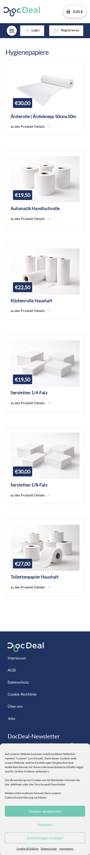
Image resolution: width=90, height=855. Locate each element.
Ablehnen (45, 824)
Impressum (66, 848)
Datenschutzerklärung (19, 797)
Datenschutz (49, 848)
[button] (74, 11)
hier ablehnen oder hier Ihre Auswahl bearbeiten (35, 784)
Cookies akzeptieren (45, 811)
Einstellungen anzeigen (45, 838)
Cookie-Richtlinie (27, 848)
